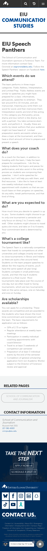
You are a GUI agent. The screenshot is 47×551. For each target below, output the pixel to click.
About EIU (28, 523)
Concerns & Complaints (16, 530)
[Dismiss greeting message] (33, 542)
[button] (40, 544)
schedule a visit (23, 472)
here (42, 69)
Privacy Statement (33, 530)
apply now (23, 465)
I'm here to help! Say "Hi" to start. (22, 544)
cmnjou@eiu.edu (9, 431)
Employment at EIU (22, 526)
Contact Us (9, 523)
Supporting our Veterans (34, 528)
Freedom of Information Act (13, 528)
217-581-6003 (8, 428)
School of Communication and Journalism (22, 398)
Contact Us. (19, 514)
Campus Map (36, 526)
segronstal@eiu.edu (22, 66)
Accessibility (19, 523)
